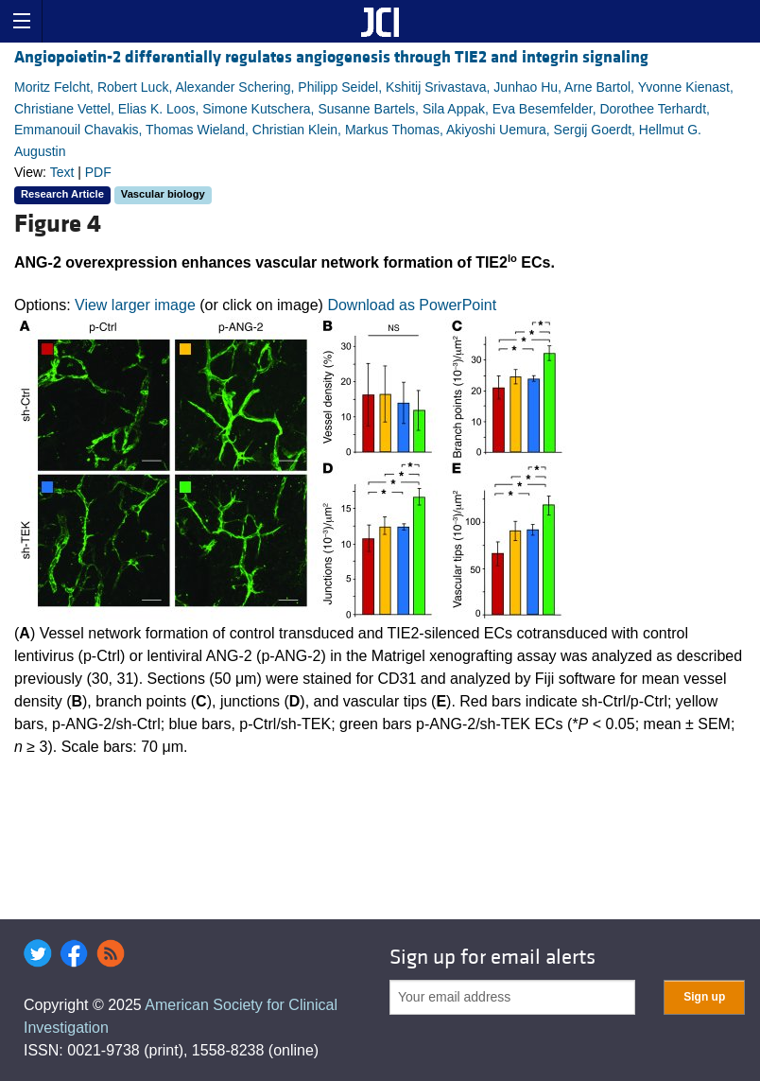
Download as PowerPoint (411, 305)
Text (62, 172)
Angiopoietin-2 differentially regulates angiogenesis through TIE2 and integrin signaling (331, 57)
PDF (98, 172)
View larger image (135, 305)
